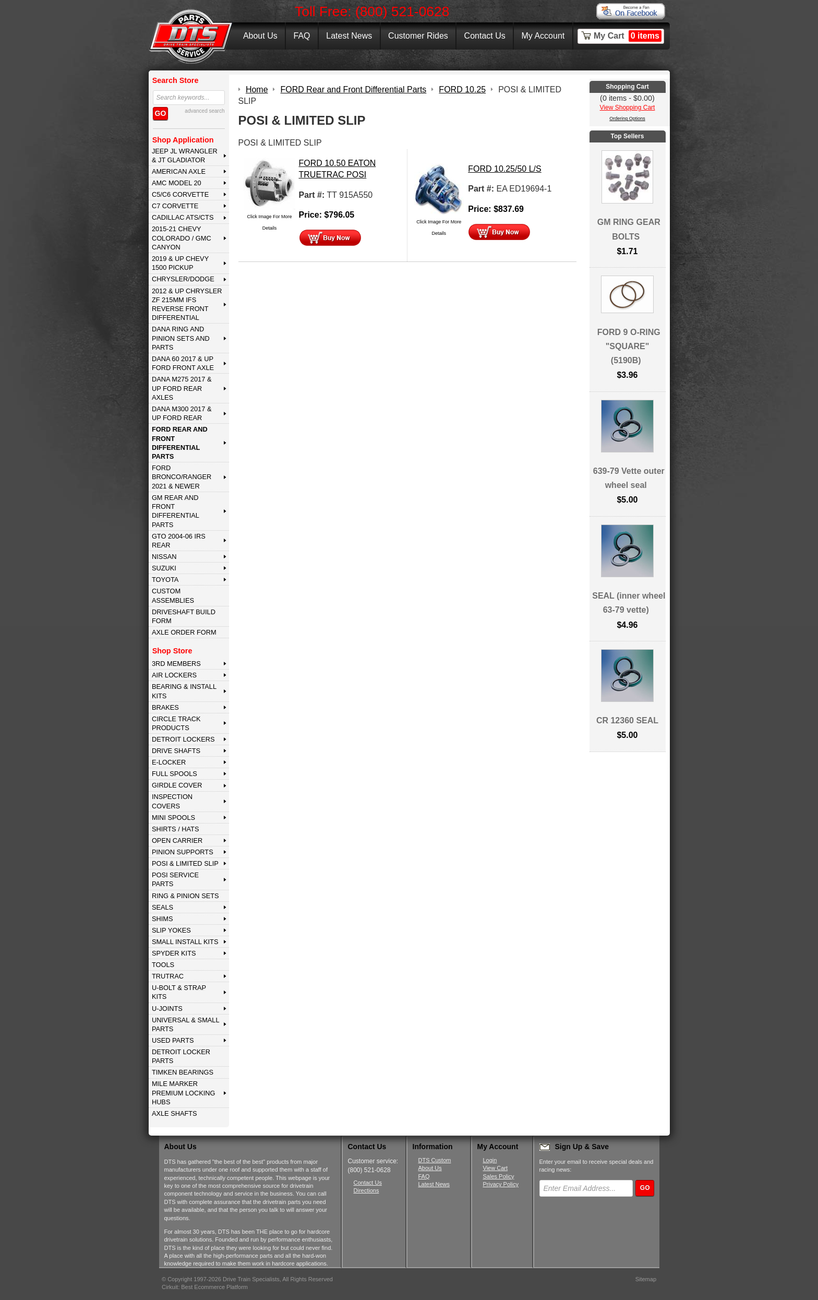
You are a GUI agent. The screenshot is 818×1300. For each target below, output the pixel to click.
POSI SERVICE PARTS (175, 879)
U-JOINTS (167, 1008)
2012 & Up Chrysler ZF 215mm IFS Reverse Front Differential (187, 304)
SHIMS (162, 919)
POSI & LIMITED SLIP (185, 863)
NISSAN (164, 556)
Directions (366, 1190)
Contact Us (485, 35)
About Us (260, 35)
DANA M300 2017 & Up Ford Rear (182, 413)
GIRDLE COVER (177, 785)
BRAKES (165, 707)
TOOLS (163, 965)
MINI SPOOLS (173, 817)
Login (490, 1160)
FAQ (301, 35)
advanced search (204, 111)
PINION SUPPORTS (182, 852)
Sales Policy (498, 1176)
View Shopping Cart (627, 107)
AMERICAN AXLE (179, 171)
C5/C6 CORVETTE (180, 194)
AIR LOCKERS (174, 675)
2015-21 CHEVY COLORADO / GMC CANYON (181, 238)
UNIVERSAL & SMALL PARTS (186, 1024)
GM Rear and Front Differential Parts (175, 511)
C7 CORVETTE (175, 206)
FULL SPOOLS (174, 774)
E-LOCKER (169, 762)
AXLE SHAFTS (174, 1113)
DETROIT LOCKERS (183, 739)
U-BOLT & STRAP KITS (179, 992)
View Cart (495, 1168)
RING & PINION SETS (185, 896)
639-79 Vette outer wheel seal (629, 478)
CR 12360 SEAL (627, 720)
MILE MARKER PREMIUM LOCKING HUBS (183, 1093)
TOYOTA (165, 579)
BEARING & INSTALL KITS (184, 691)
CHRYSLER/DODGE (183, 279)
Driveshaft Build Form (183, 616)
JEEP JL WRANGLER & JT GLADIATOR (185, 155)
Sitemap (645, 1279)
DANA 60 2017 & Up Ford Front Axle (183, 363)
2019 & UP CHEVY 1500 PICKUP (180, 263)
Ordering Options (627, 118)
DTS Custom (434, 1160)
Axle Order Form (184, 632)
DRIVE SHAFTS (176, 751)
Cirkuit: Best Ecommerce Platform (205, 1287)
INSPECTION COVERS (172, 801)
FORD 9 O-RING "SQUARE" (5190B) (628, 346)
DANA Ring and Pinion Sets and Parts (181, 338)
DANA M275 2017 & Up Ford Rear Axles (182, 388)
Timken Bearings (182, 1072)
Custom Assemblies (173, 595)
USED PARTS (173, 1040)
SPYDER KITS (174, 953)
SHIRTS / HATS (175, 829)
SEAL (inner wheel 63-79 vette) (628, 602)
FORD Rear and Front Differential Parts (180, 442)
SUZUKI (164, 568)
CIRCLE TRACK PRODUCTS (176, 723)
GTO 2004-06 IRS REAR (179, 540)
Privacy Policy (501, 1184)
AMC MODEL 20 (176, 183)
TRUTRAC (168, 976)
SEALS (162, 907)
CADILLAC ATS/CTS (183, 217)
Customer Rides (418, 35)
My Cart (627, 36)
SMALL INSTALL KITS (185, 942)
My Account (543, 35)
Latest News (349, 35)
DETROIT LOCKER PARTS (181, 1056)
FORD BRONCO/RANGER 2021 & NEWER (181, 477)
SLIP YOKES (171, 930)
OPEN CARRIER (177, 840)
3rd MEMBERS (176, 663)
